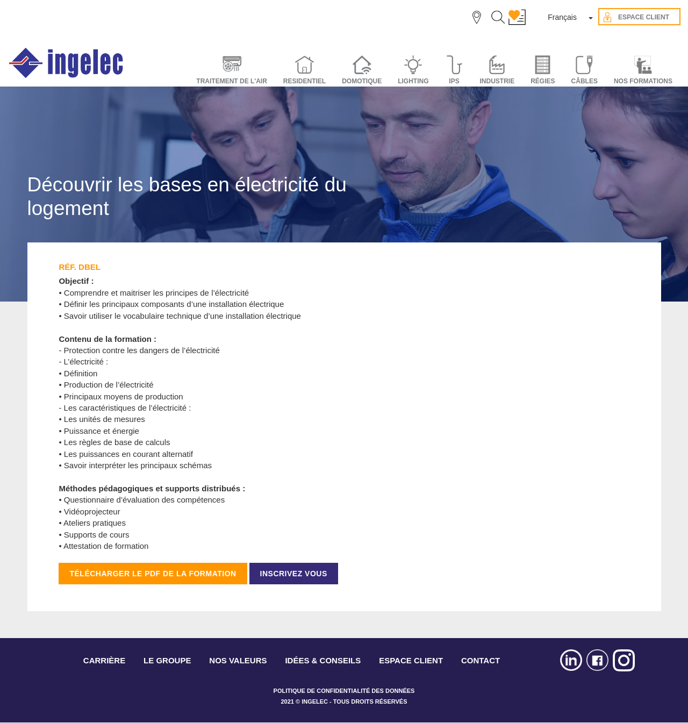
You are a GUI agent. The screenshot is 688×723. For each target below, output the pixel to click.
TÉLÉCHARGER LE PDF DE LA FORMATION (152, 573)
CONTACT (480, 660)
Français (562, 17)
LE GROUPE (167, 660)
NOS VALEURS (238, 660)
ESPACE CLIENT (411, 660)
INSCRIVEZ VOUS (293, 573)
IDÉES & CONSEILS (323, 660)
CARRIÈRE (104, 660)
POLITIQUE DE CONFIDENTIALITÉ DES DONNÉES (344, 691)
